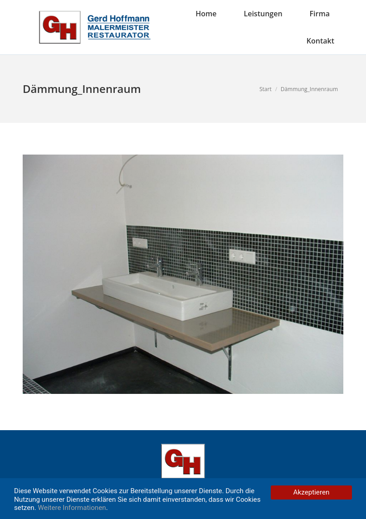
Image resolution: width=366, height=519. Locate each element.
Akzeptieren (311, 492)
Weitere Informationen (72, 508)
